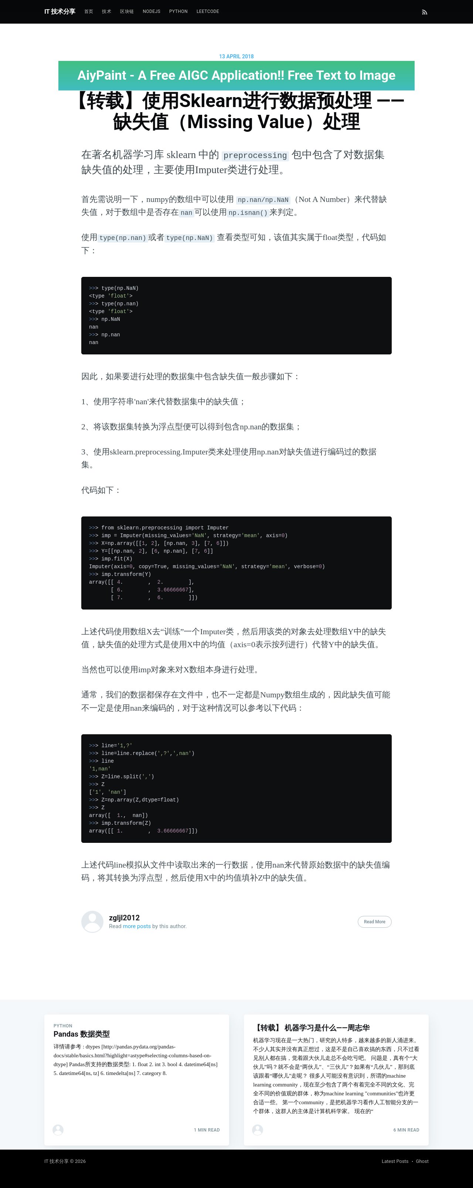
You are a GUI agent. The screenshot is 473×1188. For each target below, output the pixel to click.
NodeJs (151, 11)
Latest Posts (395, 1161)
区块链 (127, 11)
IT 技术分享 (59, 11)
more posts (137, 926)
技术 (106, 11)
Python (178, 11)
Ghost (422, 1161)
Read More (374, 921)
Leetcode (208, 11)
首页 (88, 11)
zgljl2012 (124, 917)
